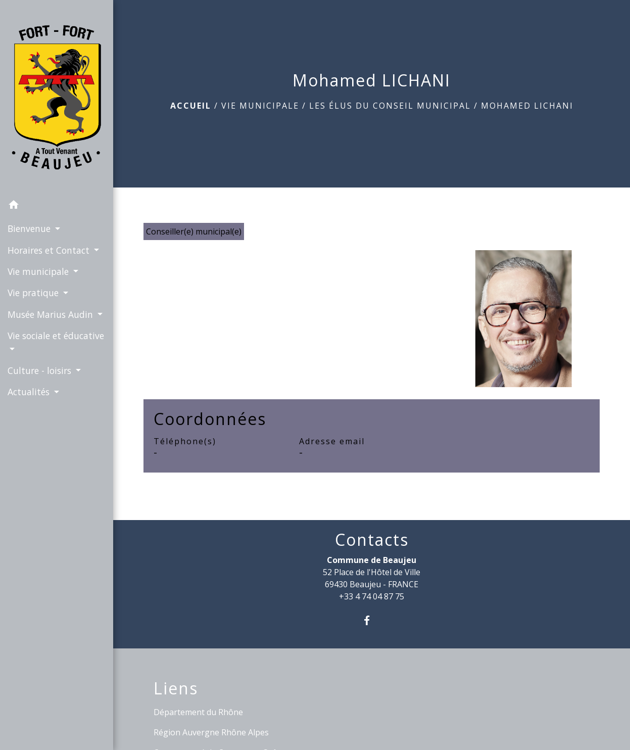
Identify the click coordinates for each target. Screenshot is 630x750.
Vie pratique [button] (34, 293)
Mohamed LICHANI (527, 105)
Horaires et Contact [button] (50, 250)
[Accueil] (57, 97)
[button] (57, 206)
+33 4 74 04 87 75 (371, 596)
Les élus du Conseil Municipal (390, 105)
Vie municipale (260, 105)
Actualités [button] (30, 392)
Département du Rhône (198, 712)
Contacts (372, 539)
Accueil (190, 105)
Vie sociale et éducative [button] (56, 336)
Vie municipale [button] (39, 271)
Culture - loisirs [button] (41, 370)
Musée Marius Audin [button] (51, 314)
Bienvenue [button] (30, 228)
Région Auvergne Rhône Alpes (211, 732)
